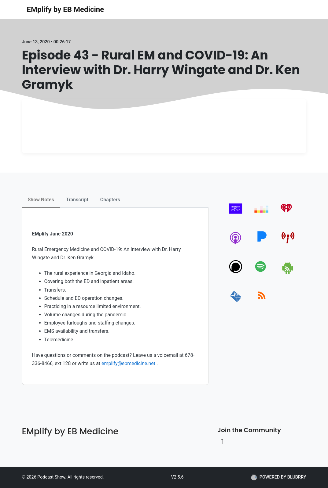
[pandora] (262, 244)
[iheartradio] (288, 215)
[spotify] (262, 273)
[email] (236, 302)
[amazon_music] (236, 215)
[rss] (262, 302)
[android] (288, 273)
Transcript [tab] (77, 200)
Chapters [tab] (110, 200)
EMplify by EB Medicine (65, 9)
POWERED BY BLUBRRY (278, 477)
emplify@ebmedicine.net (128, 363)
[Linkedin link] (222, 441)
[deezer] (262, 215)
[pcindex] (288, 244)
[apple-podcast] (236, 244)
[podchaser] (236, 273)
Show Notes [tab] (41, 200)
